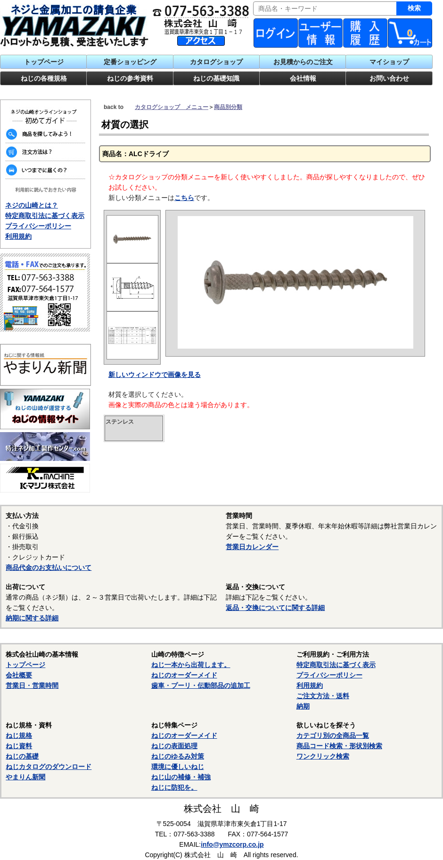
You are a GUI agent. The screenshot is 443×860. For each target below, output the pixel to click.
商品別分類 (228, 107)
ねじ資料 (19, 746)
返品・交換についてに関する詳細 (275, 607)
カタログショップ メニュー (171, 107)
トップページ (44, 62)
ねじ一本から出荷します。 (190, 664)
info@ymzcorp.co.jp (232, 844)
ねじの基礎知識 (216, 78)
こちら (184, 197)
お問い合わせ (389, 78)
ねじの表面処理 (174, 746)
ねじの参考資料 (130, 78)
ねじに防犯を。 (174, 787)
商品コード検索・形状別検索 (339, 746)
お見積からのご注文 (303, 62)
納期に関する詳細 (32, 618)
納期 (303, 706)
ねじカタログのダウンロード (48, 766)
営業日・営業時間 (32, 685)
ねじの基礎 (22, 756)
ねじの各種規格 (44, 78)
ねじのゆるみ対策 (177, 756)
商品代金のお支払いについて (48, 567)
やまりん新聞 (25, 777)
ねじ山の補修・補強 (181, 777)
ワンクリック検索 (322, 756)
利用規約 (18, 236)
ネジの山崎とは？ (31, 205)
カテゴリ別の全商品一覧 (332, 735)
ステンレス (120, 421)
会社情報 (303, 78)
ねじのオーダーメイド (184, 675)
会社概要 (19, 675)
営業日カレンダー (252, 547)
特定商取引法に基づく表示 (44, 215)
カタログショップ (216, 62)
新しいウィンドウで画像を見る (154, 374)
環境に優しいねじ (177, 766)
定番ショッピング (130, 62)
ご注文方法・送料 (322, 696)
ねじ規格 (19, 735)
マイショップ (389, 62)
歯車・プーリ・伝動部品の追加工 (200, 685)
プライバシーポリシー (38, 226)
